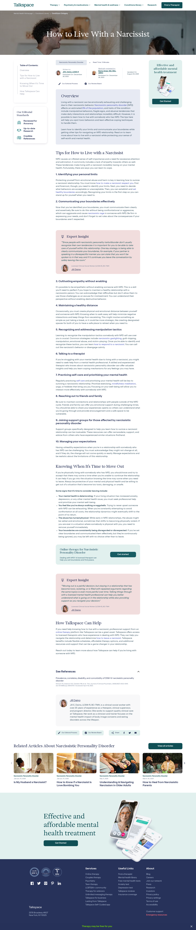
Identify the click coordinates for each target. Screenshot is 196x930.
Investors (150, 891)
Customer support (154, 912)
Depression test (125, 888)
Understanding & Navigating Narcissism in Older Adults (118, 785)
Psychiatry (90, 881)
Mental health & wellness (106, 5)
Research (152, 5)
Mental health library (127, 878)
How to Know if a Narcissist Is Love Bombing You (75, 785)
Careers (150, 878)
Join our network (154, 881)
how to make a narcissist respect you (114, 183)
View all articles (165, 747)
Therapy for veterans (95, 891)
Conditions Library (42, 14)
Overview (24, 70)
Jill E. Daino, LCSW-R (71, 72)
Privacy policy (152, 895)
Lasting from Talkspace (96, 901)
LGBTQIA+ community (95, 888)
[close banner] (192, 927)
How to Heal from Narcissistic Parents (161, 785)
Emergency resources (156, 915)
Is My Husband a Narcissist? (31, 783)
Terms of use (152, 901)
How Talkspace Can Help (30, 93)
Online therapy (92, 874)
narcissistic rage (96, 213)
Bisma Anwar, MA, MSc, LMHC (107, 72)
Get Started (165, 101)
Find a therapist (125, 874)
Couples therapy (93, 878)
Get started (122, 554)
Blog (148, 874)
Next (184, 764)
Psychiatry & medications (76, 5)
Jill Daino (76, 270)
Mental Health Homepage (23, 14)
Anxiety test (123, 884)
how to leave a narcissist (108, 638)
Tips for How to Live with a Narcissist (30, 77)
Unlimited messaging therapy (98, 895)
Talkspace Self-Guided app (97, 905)
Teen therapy (91, 884)
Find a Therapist (171, 5)
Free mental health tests (129, 881)
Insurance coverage (127, 895)
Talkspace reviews (126, 891)
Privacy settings (153, 898)
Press (148, 884)
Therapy (54, 5)
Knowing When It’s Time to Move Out (32, 85)
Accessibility (152, 905)
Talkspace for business (95, 898)
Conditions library (132, 5)
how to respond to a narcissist (109, 345)
